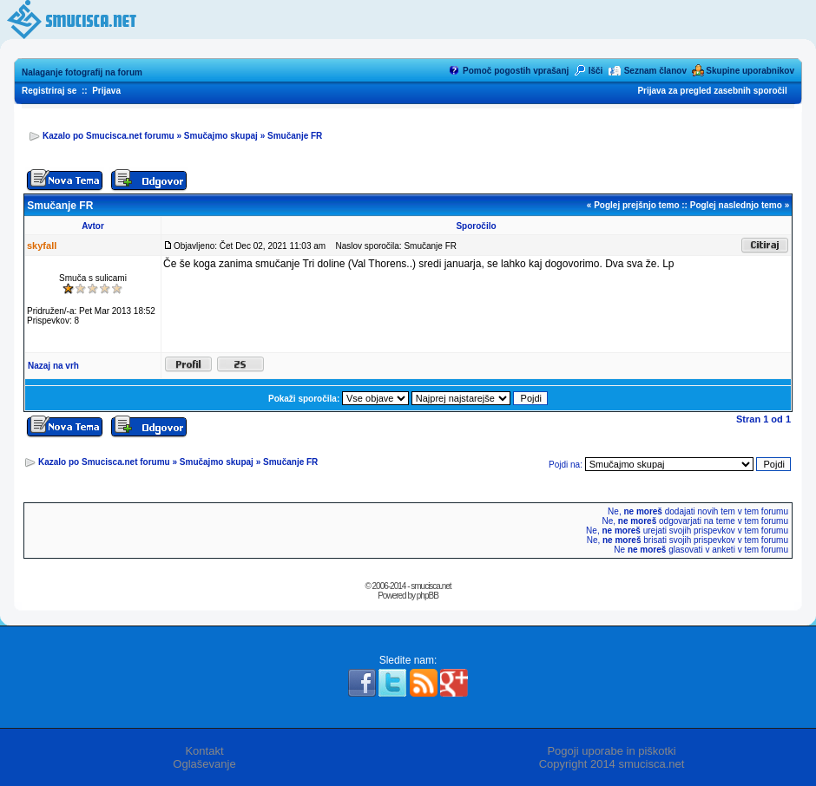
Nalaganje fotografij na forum (82, 72)
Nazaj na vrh (53, 365)
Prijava (106, 90)
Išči (596, 70)
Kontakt (204, 750)
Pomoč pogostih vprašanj (516, 70)
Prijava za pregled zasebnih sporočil (711, 90)
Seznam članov (655, 70)
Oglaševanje (204, 763)
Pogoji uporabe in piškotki (611, 750)
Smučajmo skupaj (221, 136)
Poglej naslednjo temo (736, 205)
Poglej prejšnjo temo (636, 205)
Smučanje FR (294, 136)
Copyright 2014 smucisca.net (612, 763)
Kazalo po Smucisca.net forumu (108, 136)
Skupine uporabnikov (750, 70)
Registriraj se (49, 90)
